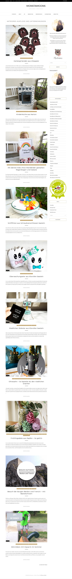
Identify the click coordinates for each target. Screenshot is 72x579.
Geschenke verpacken (54, 139)
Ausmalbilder (52, 109)
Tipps (51, 168)
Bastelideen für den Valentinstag (56, 111)
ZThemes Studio (43, 575)
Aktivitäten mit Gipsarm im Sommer (26, 547)
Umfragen (52, 170)
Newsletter (56, 14)
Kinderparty (52, 154)
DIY (24, 14)
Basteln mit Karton (32, 111)
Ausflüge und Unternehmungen (26, 58)
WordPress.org (52, 212)
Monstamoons (35, 6)
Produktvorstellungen (54, 163)
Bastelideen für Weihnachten (55, 116)
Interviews (52, 151)
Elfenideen (52, 135)
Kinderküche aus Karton (26, 114)
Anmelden (52, 205)
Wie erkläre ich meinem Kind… (55, 177)
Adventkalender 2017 (54, 102)
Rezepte (51, 165)
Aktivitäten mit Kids (53, 104)
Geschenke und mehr (54, 137)
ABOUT (20, 14)
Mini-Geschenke (53, 158)
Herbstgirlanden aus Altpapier (26, 61)
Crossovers (52, 130)
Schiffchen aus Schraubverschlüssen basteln (26, 223)
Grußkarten (52, 144)
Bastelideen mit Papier (32, 378)
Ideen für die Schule (53, 149)
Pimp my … (52, 161)
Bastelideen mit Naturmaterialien (35, 434)
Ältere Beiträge (43, 564)
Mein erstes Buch (39, 14)
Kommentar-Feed (53, 209)
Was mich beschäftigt (33, 544)
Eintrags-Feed (52, 207)
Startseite (14, 14)
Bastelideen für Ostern (24, 434)
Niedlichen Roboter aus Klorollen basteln (26, 328)
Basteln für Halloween (54, 123)
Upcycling (34, 325)
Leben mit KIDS (30, 14)
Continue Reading (26, 73)
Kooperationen (48, 14)
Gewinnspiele (52, 142)
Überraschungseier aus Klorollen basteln (26, 276)
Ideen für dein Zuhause (54, 146)
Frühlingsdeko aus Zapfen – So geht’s (26, 438)
